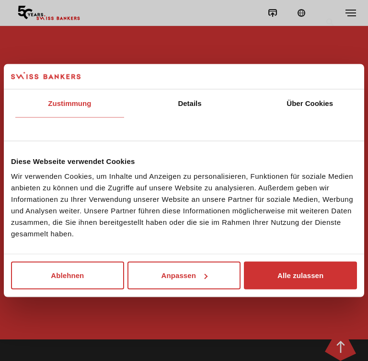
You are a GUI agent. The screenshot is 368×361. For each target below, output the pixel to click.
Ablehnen (67, 275)
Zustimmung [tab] (69, 103)
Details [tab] (189, 103)
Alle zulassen (300, 275)
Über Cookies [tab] (310, 103)
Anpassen (184, 275)
